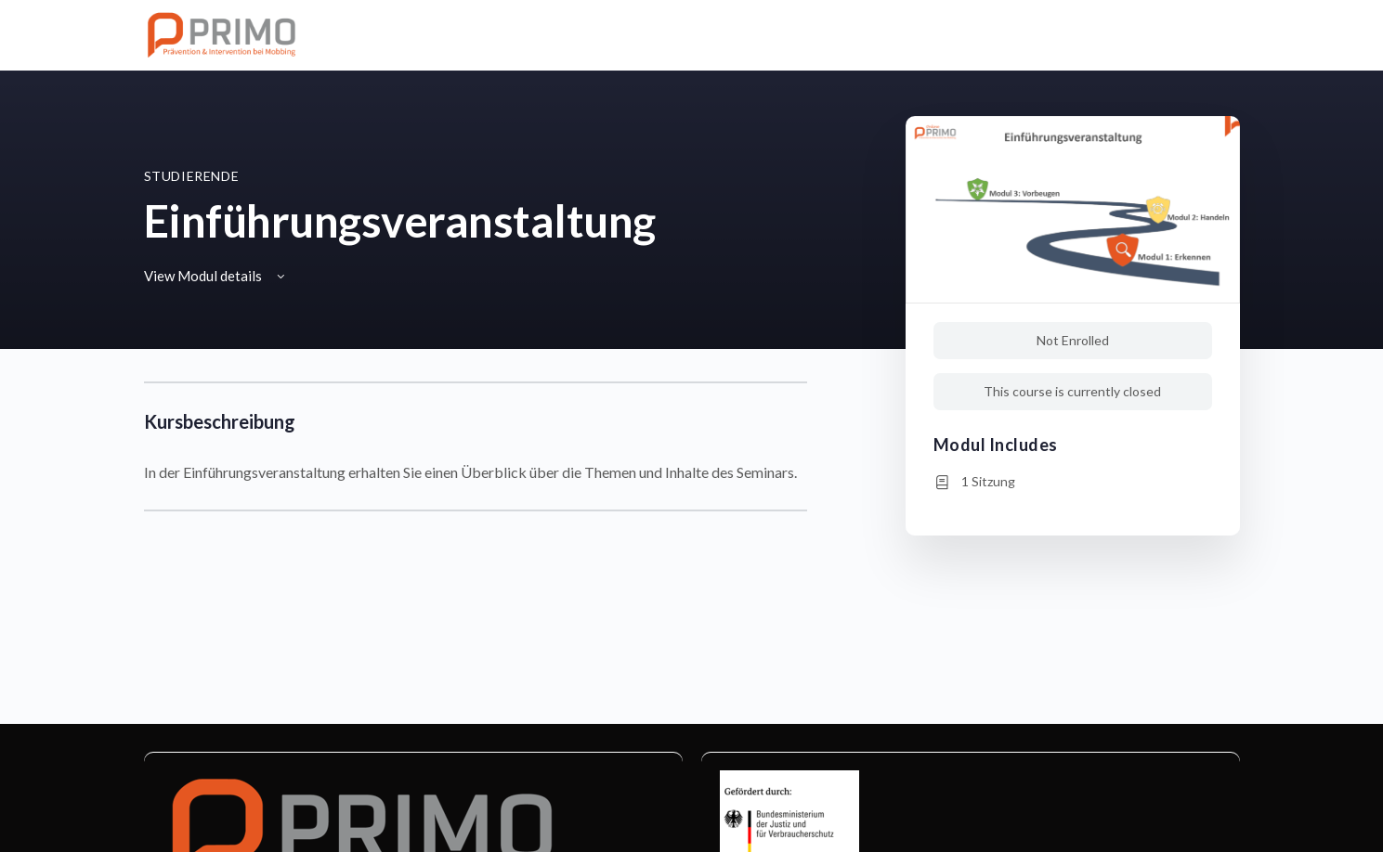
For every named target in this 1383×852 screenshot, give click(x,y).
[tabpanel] (475, 446)
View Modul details (216, 275)
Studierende (192, 176)
